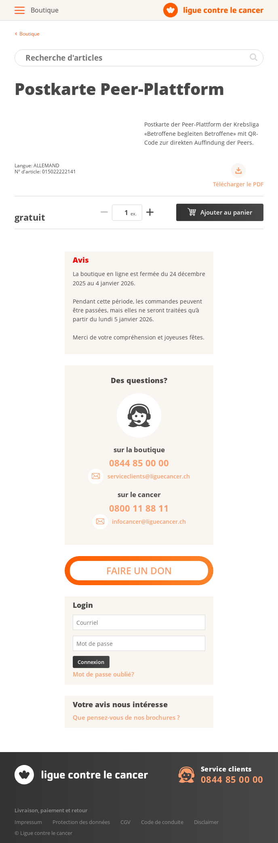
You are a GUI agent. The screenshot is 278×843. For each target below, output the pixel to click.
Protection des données (81, 822)
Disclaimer (206, 822)
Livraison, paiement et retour (51, 810)
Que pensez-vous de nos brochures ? (126, 717)
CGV (125, 822)
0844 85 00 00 (232, 779)
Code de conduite (162, 822)
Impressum (28, 822)
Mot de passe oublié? (103, 674)
